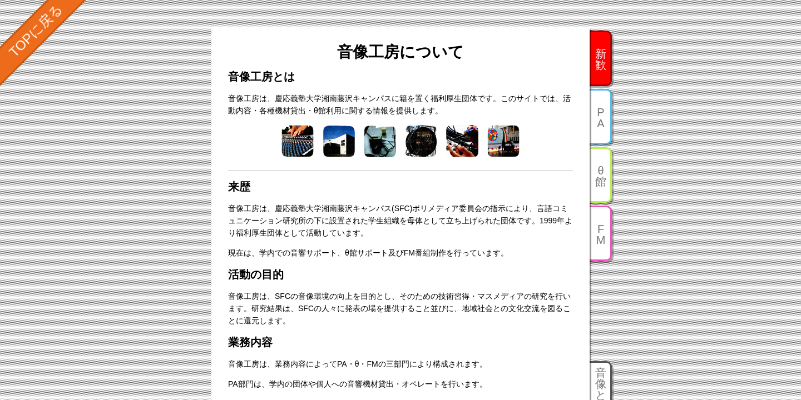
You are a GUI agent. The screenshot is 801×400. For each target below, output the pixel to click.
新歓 (600, 59)
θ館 (600, 176)
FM (601, 234)
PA (600, 117)
